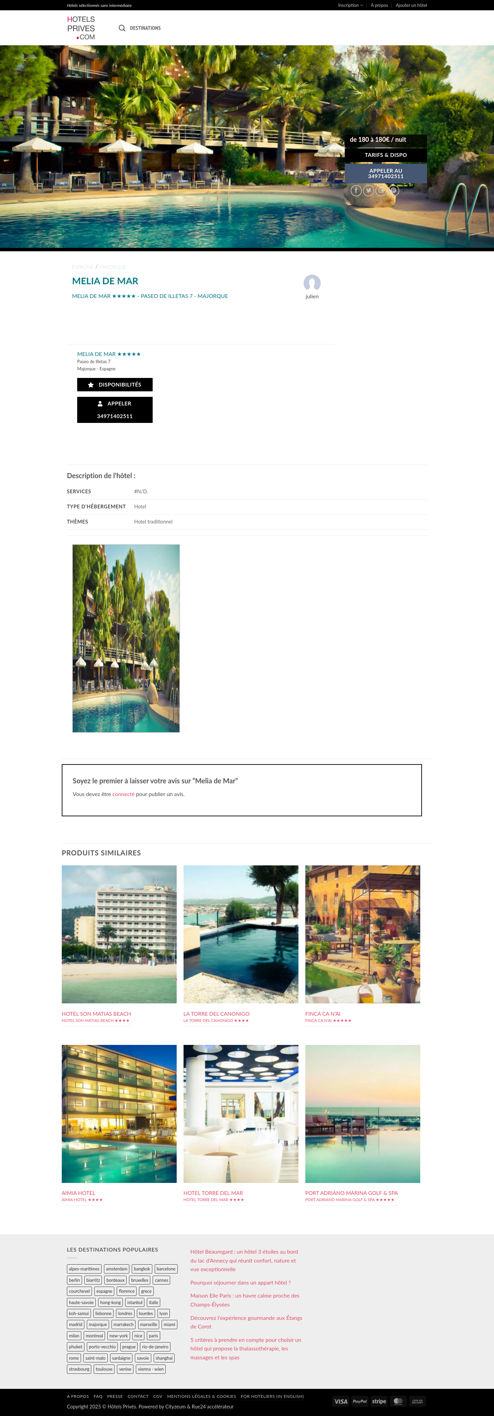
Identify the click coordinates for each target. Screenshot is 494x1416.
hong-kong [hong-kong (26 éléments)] (110, 1302)
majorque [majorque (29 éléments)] (98, 1324)
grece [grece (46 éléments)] (146, 1291)
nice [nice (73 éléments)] (138, 1335)
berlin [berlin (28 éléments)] (74, 1280)
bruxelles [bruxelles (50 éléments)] (139, 1280)
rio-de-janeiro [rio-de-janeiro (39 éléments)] (155, 1346)
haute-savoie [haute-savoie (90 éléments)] (81, 1302)
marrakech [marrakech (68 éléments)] (124, 1324)
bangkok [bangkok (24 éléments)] (142, 1268)
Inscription (350, 5)
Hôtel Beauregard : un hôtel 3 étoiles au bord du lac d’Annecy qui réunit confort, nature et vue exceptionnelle (244, 1260)
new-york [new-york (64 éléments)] (118, 1335)
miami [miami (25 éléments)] (169, 1324)
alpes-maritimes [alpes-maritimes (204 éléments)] (84, 1268)
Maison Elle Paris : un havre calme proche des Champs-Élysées (244, 1300)
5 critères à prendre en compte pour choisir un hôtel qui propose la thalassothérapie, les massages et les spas (245, 1348)
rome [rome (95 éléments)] (74, 1358)
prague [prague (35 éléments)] (129, 1346)
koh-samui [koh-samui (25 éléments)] (79, 1313)
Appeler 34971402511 (115, 409)
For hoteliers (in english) (272, 1396)
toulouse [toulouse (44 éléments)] (104, 1369)
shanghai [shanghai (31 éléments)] (164, 1358)
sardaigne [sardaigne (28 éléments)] (121, 1358)
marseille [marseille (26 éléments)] (148, 1324)
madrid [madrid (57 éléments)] (75, 1324)
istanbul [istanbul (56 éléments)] (134, 1302)
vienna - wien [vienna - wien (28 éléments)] (151, 1369)
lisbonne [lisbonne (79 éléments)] (103, 1313)
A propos (379, 5)
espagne (82, 267)
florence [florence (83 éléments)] (126, 1291)
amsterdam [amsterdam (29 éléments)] (116, 1268)
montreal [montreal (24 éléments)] (94, 1335)
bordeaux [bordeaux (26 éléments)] (115, 1280)
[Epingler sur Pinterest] (393, 190)
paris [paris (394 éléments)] (153, 1335)
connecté (124, 794)
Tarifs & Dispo (386, 155)
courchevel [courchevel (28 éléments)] (79, 1291)
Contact (138, 1396)
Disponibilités (115, 384)
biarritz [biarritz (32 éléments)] (93, 1280)
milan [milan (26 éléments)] (74, 1335)
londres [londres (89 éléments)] (125, 1313)
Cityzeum (175, 1406)
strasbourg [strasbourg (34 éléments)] (79, 1369)
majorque (113, 267)
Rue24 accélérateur (213, 1406)
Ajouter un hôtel (411, 5)
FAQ (98, 1396)
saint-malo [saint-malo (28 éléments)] (95, 1358)
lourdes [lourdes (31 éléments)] (146, 1313)
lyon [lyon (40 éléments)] (164, 1313)
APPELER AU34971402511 (386, 173)
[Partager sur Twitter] (368, 190)
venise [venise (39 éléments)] (125, 1369)
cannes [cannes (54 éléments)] (161, 1280)
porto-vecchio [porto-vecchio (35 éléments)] (102, 1346)
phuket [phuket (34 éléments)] (75, 1346)
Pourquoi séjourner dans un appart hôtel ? (240, 1282)
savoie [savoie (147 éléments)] (143, 1358)
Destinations (145, 27)
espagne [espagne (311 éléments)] (104, 1291)
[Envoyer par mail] (381, 190)
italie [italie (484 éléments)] (153, 1302)
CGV (158, 1396)
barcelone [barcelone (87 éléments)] (166, 1268)
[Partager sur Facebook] (356, 190)
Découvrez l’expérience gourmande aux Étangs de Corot (246, 1322)
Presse (115, 1396)
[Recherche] (122, 28)
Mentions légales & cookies (201, 1396)
